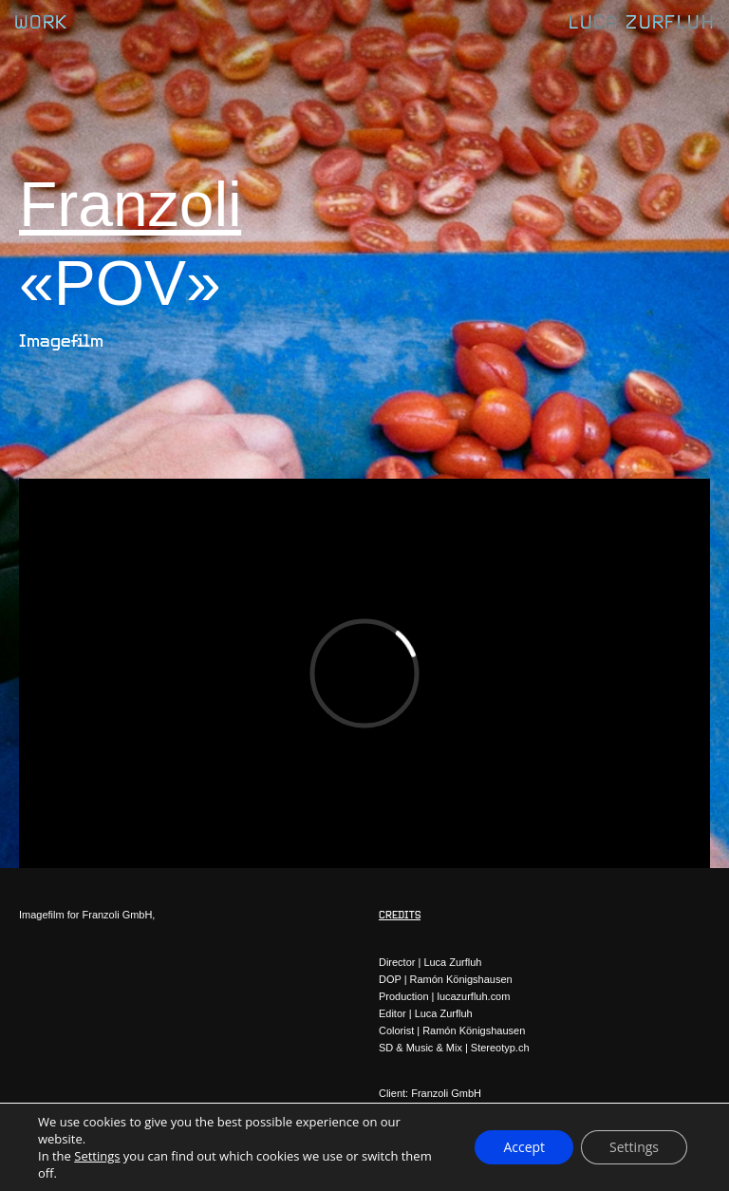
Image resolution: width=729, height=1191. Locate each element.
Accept (524, 1147)
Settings (97, 1155)
